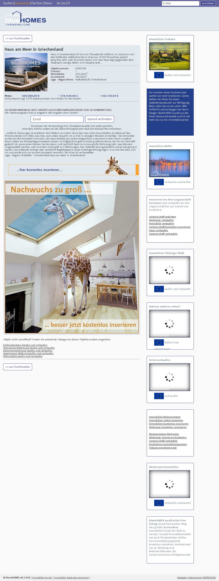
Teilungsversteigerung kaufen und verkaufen (29, 347)
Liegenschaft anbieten (162, 216)
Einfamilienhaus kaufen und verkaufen (25, 345)
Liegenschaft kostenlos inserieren (169, 227)
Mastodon (182, 577)
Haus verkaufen (158, 230)
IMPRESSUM (209, 577)
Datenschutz (195, 577)
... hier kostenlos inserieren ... (73, 169)
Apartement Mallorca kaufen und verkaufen (28, 353)
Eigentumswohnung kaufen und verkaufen (27, 350)
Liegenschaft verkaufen (163, 233)
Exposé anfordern (100, 119)
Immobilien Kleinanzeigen (165, 417)
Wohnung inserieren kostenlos (168, 437)
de (58, 3)
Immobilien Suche (42, 577)
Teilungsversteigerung (163, 447)
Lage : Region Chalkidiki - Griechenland (27, 155)
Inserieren (22, 3)
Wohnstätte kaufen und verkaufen (23, 356)
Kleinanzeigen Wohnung (164, 434)
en (64, 3)
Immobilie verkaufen (161, 223)
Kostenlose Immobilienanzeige (168, 444)
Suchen (8, 3)
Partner (36, 3)
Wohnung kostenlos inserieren (168, 427)
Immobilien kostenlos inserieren (168, 423)
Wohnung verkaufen (161, 220)
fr (69, 3)
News (48, 3)
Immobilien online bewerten (166, 420)
